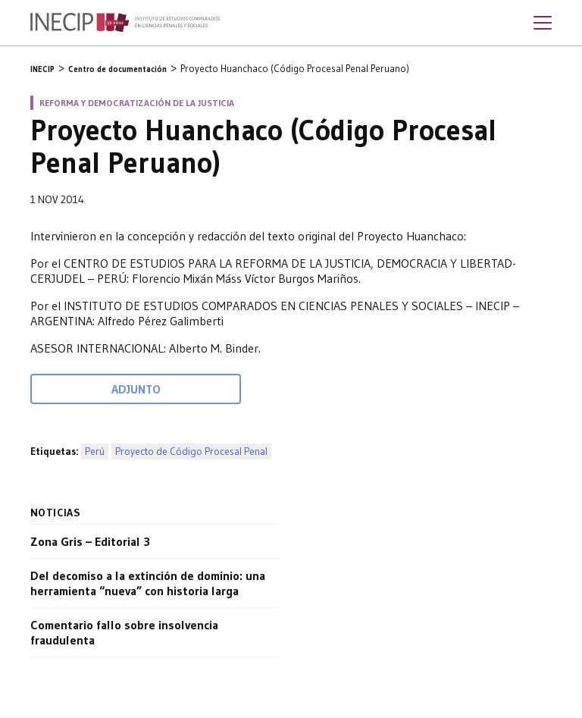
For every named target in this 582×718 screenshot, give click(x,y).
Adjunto (136, 389)
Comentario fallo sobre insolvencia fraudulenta (124, 632)
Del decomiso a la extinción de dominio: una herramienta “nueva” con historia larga (147, 583)
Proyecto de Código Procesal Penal (191, 451)
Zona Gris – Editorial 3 (90, 541)
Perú (95, 451)
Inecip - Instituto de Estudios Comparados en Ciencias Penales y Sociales (125, 23)
